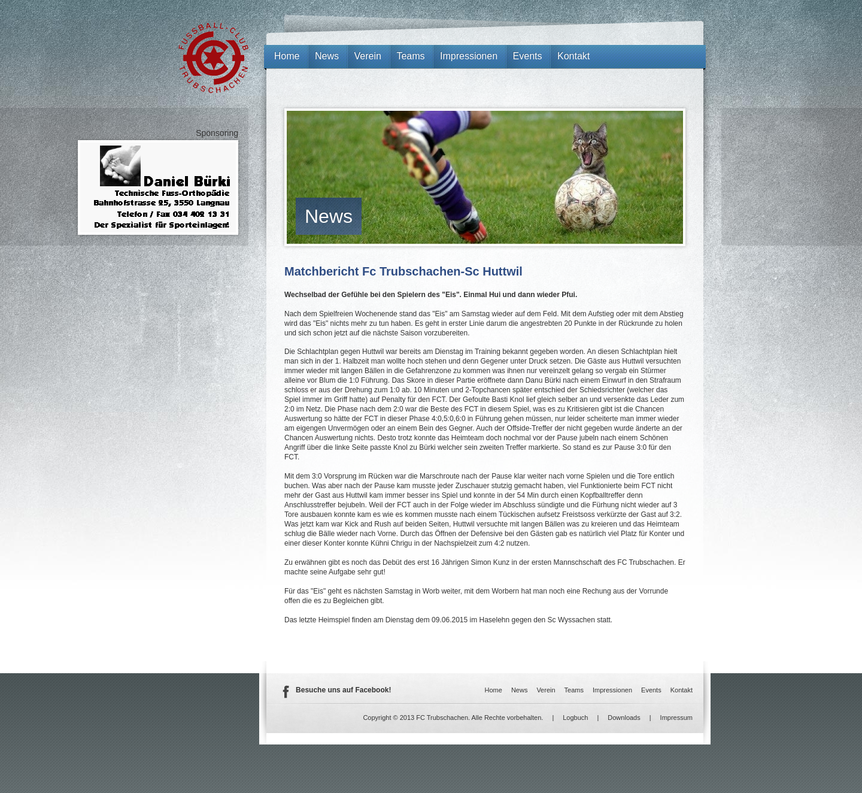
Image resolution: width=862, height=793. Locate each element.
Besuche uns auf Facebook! (343, 690)
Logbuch (575, 717)
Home (287, 56)
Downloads (624, 717)
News (329, 216)
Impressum (676, 717)
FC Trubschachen (213, 57)
